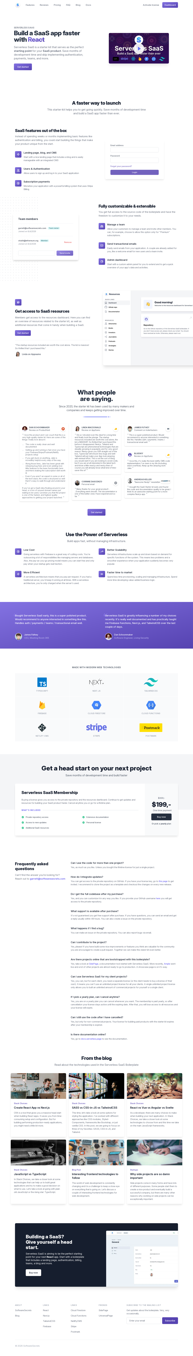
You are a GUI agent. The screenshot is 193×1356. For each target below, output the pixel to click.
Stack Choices (20, 1103)
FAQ (68, 5)
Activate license (151, 5)
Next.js (46, 1315)
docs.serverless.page (91, 1038)
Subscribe (170, 1320)
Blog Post (76, 1170)
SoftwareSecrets (23, 1310)
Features (30, 5)
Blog (78, 5)
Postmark (75, 1331)
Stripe (73, 1326)
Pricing (57, 5)
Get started (23, 67)
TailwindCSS (49, 1321)
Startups (134, 1170)
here (158, 898)
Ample (167, 963)
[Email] (144, 1320)
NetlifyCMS (76, 1321)
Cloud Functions (78, 1315)
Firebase (47, 1326)
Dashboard (170, 5)
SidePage (93, 963)
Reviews (44, 5)
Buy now (161, 817)
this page (163, 881)
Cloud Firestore (78, 1310)
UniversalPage (106, 1315)
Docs (88, 5)
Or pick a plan (161, 824)
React (46, 1310)
